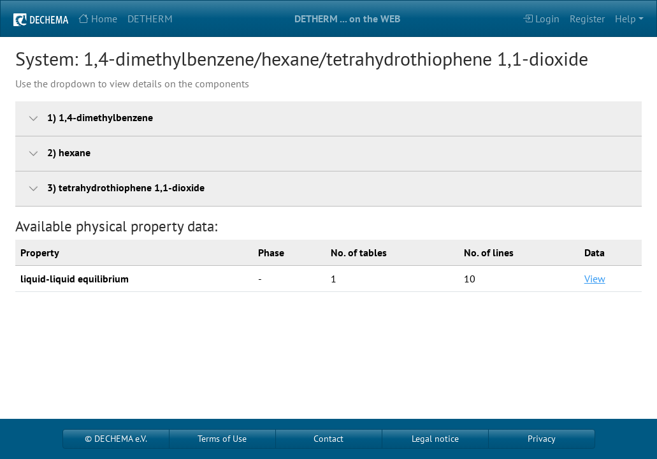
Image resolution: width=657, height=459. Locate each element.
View (594, 278)
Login (541, 18)
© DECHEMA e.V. (116, 438)
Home (97, 18)
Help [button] (625, 18)
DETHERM (150, 18)
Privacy (542, 438)
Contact (328, 438)
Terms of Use (222, 438)
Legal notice (435, 438)
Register (587, 18)
